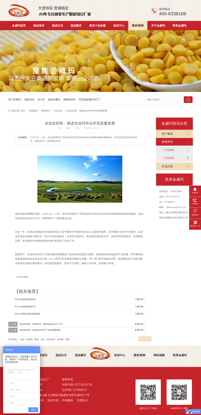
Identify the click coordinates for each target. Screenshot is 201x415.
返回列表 (144, 338)
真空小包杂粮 (97, 25)
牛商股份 (67, 400)
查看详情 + (140, 324)
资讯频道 (33, 111)
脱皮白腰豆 (54, 99)
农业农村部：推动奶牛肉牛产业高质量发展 (40, 330)
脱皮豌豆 (76, 25)
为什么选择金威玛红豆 (25, 306)
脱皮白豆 (57, 25)
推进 (36, 339)
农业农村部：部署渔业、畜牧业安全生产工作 (41, 324)
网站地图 (159, 355)
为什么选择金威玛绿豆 (25, 299)
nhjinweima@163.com (176, 207)
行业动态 (58, 111)
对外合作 (51, 339)
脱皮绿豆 (38, 25)
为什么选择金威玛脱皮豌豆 (27, 314)
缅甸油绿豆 (69, 99)
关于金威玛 (158, 25)
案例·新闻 (138, 25)
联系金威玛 (179, 25)
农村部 (29, 339)
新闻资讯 (46, 111)
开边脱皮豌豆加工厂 (90, 99)
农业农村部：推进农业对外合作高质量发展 (86, 111)
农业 (22, 339)
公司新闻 (169, 150)
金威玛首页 (19, 25)
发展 (67, 339)
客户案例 (167, 133)
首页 (23, 111)
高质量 (60, 339)
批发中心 (118, 25)
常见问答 (167, 166)
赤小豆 (41, 99)
